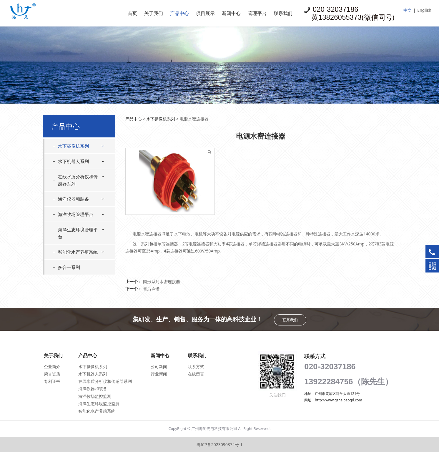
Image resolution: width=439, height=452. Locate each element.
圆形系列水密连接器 (161, 281)
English (424, 10)
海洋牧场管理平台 (75, 214)
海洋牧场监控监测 (94, 396)
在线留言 (196, 374)
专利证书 (52, 381)
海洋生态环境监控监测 (98, 403)
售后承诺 (151, 288)
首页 (132, 13)
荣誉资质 (52, 374)
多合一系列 (69, 267)
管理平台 (257, 13)
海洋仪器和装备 (73, 199)
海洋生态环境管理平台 (78, 233)
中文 (407, 10)
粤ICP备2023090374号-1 (220, 444)
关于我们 (153, 13)
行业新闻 (159, 374)
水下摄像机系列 (73, 146)
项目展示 (205, 13)
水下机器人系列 (73, 161)
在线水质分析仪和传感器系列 (78, 180)
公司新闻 (159, 366)
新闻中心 (231, 13)
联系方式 (196, 366)
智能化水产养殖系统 (78, 252)
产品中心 (179, 13)
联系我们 (283, 13)
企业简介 (52, 366)
